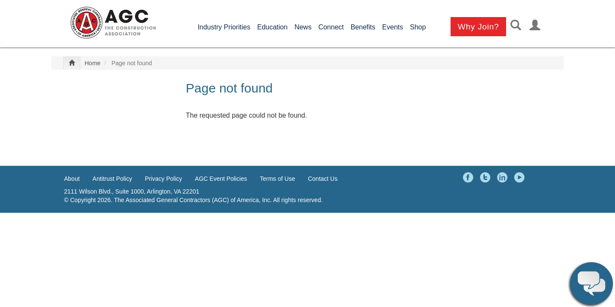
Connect (331, 27)
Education (272, 27)
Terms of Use (277, 178)
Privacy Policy (163, 178)
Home (92, 63)
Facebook (469, 177)
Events (392, 27)
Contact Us (322, 178)
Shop (418, 27)
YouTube (520, 177)
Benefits (363, 27)
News (302, 27)
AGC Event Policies (221, 178)
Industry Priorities (224, 27)
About (72, 178)
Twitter (486, 177)
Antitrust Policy (112, 178)
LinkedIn (503, 177)
